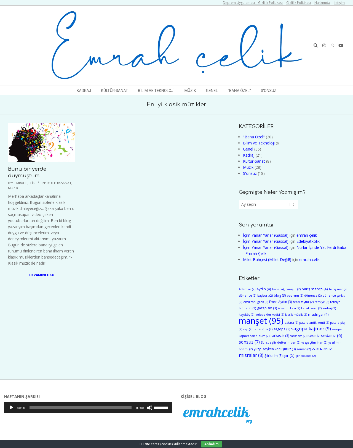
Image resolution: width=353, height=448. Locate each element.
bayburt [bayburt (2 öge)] (265, 295)
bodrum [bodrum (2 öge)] (295, 295)
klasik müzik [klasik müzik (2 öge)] (296, 315)
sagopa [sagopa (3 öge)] (282, 329)
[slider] (81, 407)
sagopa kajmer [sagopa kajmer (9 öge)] (311, 328)
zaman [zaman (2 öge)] (304, 349)
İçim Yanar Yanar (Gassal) (265, 235)
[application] (88, 407)
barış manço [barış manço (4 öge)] (315, 288)
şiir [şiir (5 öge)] (289, 355)
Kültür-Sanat (59, 183)
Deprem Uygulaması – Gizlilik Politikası (253, 2)
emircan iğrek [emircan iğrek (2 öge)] (255, 302)
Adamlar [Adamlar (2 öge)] (247, 289)
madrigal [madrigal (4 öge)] (318, 314)
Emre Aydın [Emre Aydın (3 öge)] (280, 301)
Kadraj (249, 155)
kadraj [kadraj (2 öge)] (329, 308)
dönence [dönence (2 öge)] (313, 295)
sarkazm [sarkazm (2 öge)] (298, 336)
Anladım (211, 444)
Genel (248, 149)
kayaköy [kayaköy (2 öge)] (246, 315)
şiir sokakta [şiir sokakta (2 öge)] (306, 356)
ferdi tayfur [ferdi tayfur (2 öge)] (303, 302)
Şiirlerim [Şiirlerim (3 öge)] (273, 355)
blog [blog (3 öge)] (280, 295)
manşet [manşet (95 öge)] (261, 320)
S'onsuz (250, 173)
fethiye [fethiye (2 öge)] (322, 302)
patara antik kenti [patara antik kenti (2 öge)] (314, 323)
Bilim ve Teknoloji (259, 143)
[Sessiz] (150, 407)
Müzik (13, 188)
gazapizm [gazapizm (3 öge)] (267, 308)
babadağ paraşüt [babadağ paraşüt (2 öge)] (286, 289)
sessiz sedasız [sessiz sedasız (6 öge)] (324, 335)
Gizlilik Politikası (298, 2)
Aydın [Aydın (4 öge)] (263, 288)
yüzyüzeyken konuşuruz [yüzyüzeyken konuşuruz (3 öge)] (275, 349)
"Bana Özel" (254, 136)
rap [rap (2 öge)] (247, 329)
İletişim (339, 2)
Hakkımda (322, 2)
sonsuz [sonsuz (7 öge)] (249, 342)
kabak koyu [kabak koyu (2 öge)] (311, 308)
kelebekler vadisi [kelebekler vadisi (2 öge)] (269, 315)
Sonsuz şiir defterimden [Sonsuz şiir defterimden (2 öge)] (280, 342)
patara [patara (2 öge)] (291, 323)
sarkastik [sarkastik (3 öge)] (280, 335)
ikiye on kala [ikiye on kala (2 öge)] (289, 308)
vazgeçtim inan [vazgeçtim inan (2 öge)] (314, 342)
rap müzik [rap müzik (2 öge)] (262, 329)
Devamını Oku (41, 275)
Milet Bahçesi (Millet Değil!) (267, 259)
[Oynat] (11, 407)
